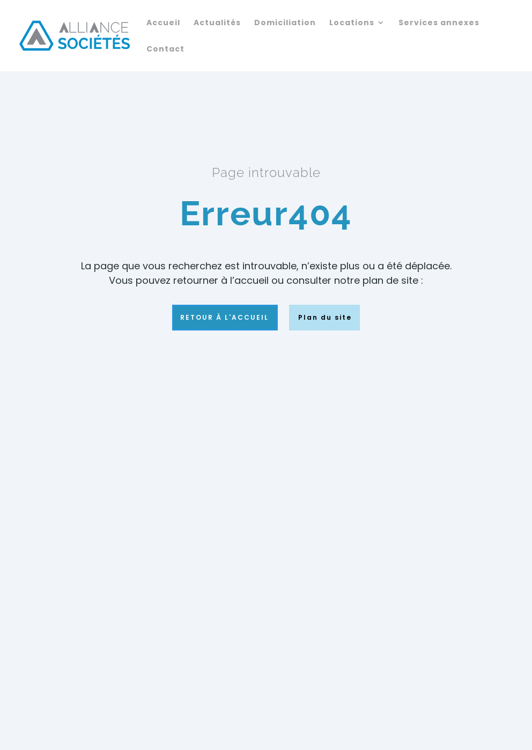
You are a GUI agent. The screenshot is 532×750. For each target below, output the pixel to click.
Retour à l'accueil (225, 317)
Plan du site (321, 317)
